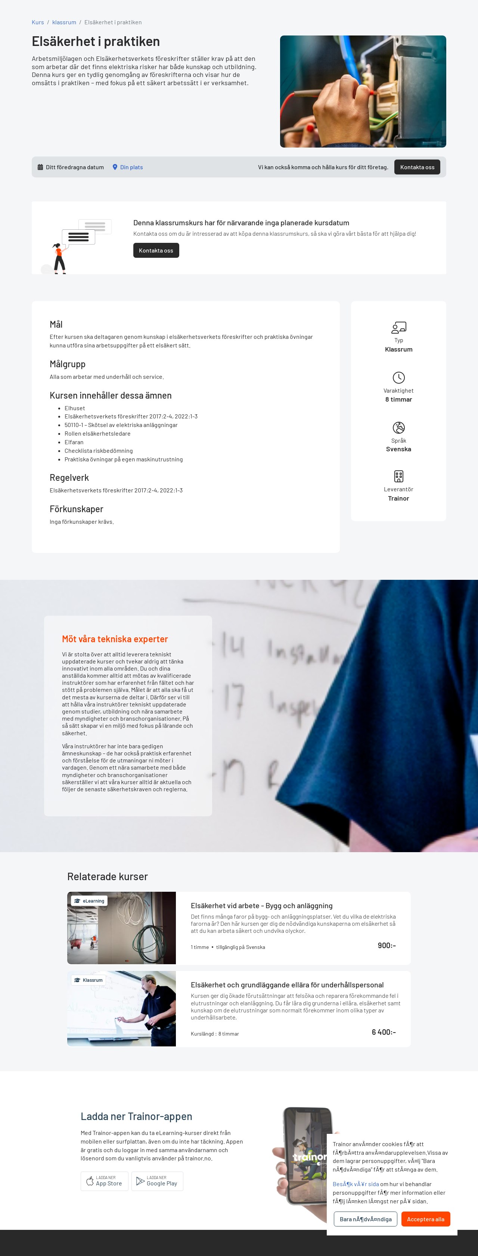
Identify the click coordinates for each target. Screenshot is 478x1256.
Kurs (38, 21)
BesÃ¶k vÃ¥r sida (356, 1183)
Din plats (131, 166)
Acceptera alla (425, 1218)
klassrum (64, 21)
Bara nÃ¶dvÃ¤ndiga (366, 1218)
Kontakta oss (417, 166)
